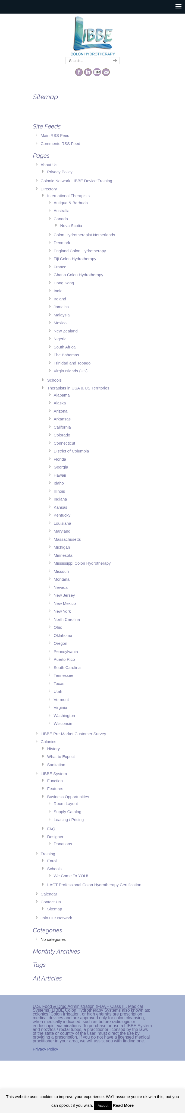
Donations (63, 843)
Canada (61, 218)
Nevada (61, 587)
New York (62, 611)
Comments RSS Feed (60, 143)
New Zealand (66, 331)
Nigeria (60, 339)
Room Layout (66, 803)
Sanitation (56, 764)
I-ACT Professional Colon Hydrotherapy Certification (94, 884)
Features (55, 788)
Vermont (61, 699)
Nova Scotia (71, 225)
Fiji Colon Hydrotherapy (75, 258)
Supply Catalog (67, 811)
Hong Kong (64, 283)
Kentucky (62, 515)
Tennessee (64, 675)
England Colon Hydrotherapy (80, 251)
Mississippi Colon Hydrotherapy (82, 563)
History (53, 748)
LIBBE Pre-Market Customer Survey (73, 733)
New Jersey (64, 595)
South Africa (65, 347)
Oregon (60, 643)
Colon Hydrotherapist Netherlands (84, 234)
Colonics (49, 741)
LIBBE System (54, 773)
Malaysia (62, 315)
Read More (123, 1105)
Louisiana (62, 523)
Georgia (61, 467)
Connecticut (64, 443)
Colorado (62, 435)
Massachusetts (67, 539)
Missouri (61, 571)
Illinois (59, 491)
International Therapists (68, 195)
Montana (62, 579)
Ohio (58, 627)
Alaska (60, 403)
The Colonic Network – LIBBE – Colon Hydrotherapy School (92, 35)
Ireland (60, 299)
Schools (54, 380)
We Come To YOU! (71, 875)
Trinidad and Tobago (72, 363)
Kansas (60, 507)
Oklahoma (63, 635)
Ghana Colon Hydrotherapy (79, 274)
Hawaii (60, 475)
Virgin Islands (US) (71, 371)
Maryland (62, 531)
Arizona (61, 411)
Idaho (59, 483)
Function (55, 780)
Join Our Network (56, 918)
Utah (58, 691)
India (58, 290)
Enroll (52, 861)
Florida (60, 459)
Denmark (62, 242)
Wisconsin (63, 723)
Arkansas (62, 419)
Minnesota (63, 555)
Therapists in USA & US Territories (78, 388)
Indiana (60, 499)
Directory (49, 189)
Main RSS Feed (55, 135)
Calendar (49, 894)
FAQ (51, 828)
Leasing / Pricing (69, 819)
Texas (59, 683)
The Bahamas (66, 355)
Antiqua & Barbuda (71, 202)
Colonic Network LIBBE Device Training (76, 180)
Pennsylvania (66, 651)
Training (48, 853)
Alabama (62, 395)
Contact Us (51, 902)
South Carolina (67, 667)
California (62, 427)
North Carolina (67, 619)
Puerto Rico (64, 659)
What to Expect (61, 756)
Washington (64, 715)
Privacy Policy (60, 171)
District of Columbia (71, 451)
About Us (49, 164)
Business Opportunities (68, 796)
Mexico (60, 322)
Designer (55, 836)
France (60, 267)
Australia (62, 210)
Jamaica (61, 306)
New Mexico (65, 603)
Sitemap (54, 909)
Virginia (60, 707)
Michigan (62, 547)
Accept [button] (103, 1105)
